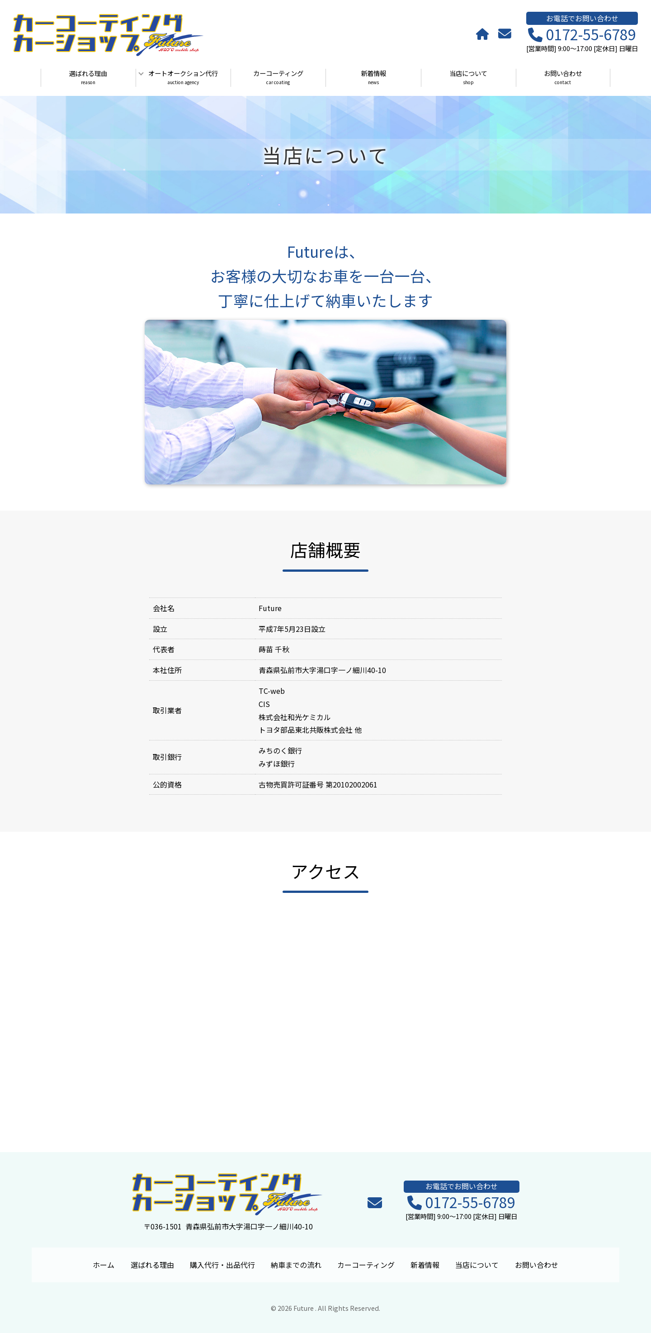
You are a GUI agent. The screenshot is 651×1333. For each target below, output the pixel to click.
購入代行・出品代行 (222, 1264)
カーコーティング (278, 78)
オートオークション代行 (183, 78)
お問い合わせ (563, 78)
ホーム (103, 1264)
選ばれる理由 (88, 78)
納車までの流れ (296, 1264)
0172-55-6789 (582, 35)
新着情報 (373, 78)
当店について (468, 78)
